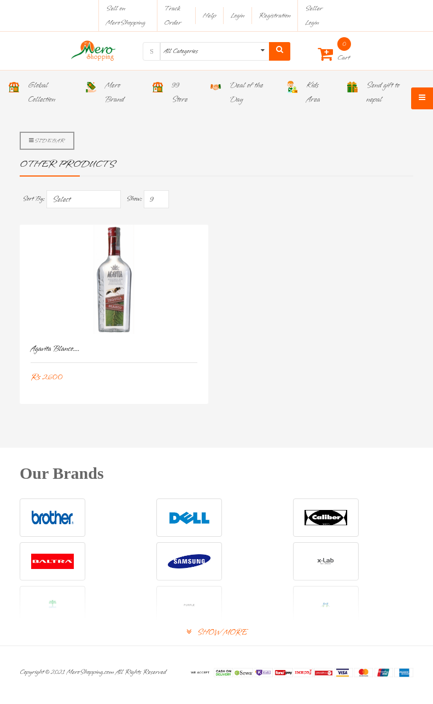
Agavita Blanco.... (55, 349)
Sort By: (33, 199)
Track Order (172, 15)
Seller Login (314, 15)
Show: (134, 199)
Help (209, 15)
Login (237, 15)
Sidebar (47, 140)
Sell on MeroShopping (125, 15)
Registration (275, 15)
